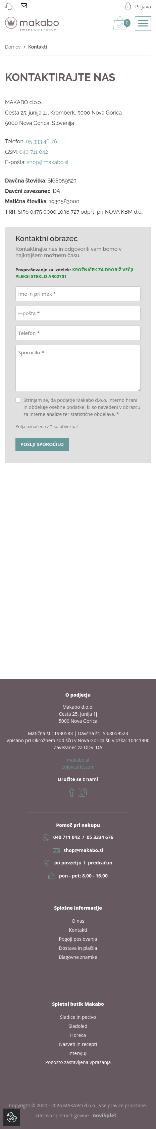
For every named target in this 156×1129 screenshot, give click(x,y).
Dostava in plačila (78, 948)
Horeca (78, 1035)
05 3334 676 (100, 837)
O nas (78, 921)
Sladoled (78, 1026)
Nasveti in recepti (78, 1044)
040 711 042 (66, 837)
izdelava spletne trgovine (75, 1115)
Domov (13, 47)
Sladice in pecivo (78, 1017)
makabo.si (78, 760)
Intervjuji (78, 1053)
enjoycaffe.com (78, 767)
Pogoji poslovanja (78, 939)
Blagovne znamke (78, 957)
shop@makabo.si (83, 850)
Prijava (143, 6)
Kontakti (78, 930)
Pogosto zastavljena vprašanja (78, 1062)
